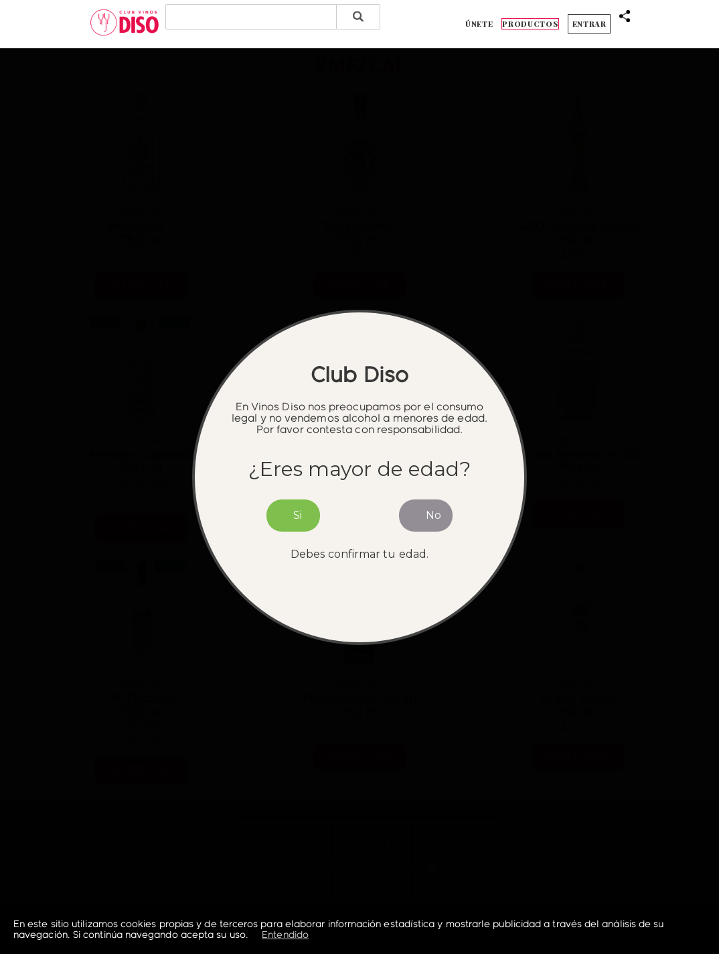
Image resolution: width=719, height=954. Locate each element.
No (433, 515)
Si (297, 515)
